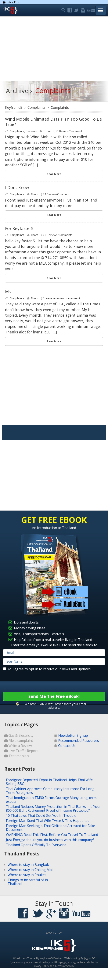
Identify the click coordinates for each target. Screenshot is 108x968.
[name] (54, 661)
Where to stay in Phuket (27, 874)
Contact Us (67, 745)
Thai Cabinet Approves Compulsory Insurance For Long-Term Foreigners (51, 790)
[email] (54, 652)
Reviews (31, 131)
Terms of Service (65, 966)
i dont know (17, 187)
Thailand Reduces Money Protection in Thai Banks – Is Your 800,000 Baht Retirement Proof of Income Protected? (53, 808)
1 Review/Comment (69, 131)
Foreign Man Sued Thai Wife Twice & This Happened (47, 820)
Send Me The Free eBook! (54, 696)
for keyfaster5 (19, 228)
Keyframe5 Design (51, 958)
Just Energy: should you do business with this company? (50, 839)
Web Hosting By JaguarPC (79, 958)
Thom (47, 131)
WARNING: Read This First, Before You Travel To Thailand (52, 834)
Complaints (17, 131)
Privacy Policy (41, 966)
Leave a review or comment (62, 298)
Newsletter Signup (73, 735)
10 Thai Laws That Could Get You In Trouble (41, 815)
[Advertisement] (54, 49)
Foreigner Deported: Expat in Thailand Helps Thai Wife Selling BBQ (49, 782)
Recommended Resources (78, 740)
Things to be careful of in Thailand (28, 882)
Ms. (8, 291)
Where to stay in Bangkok (28, 864)
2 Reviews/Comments (58, 235)
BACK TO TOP (54, 931)
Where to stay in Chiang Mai (30, 869)
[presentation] (35, 681)
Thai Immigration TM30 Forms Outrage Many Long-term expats (51, 799)
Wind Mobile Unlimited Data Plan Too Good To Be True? (53, 121)
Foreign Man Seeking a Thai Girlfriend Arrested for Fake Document (50, 827)
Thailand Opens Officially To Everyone (36, 844)
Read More (54, 174)
